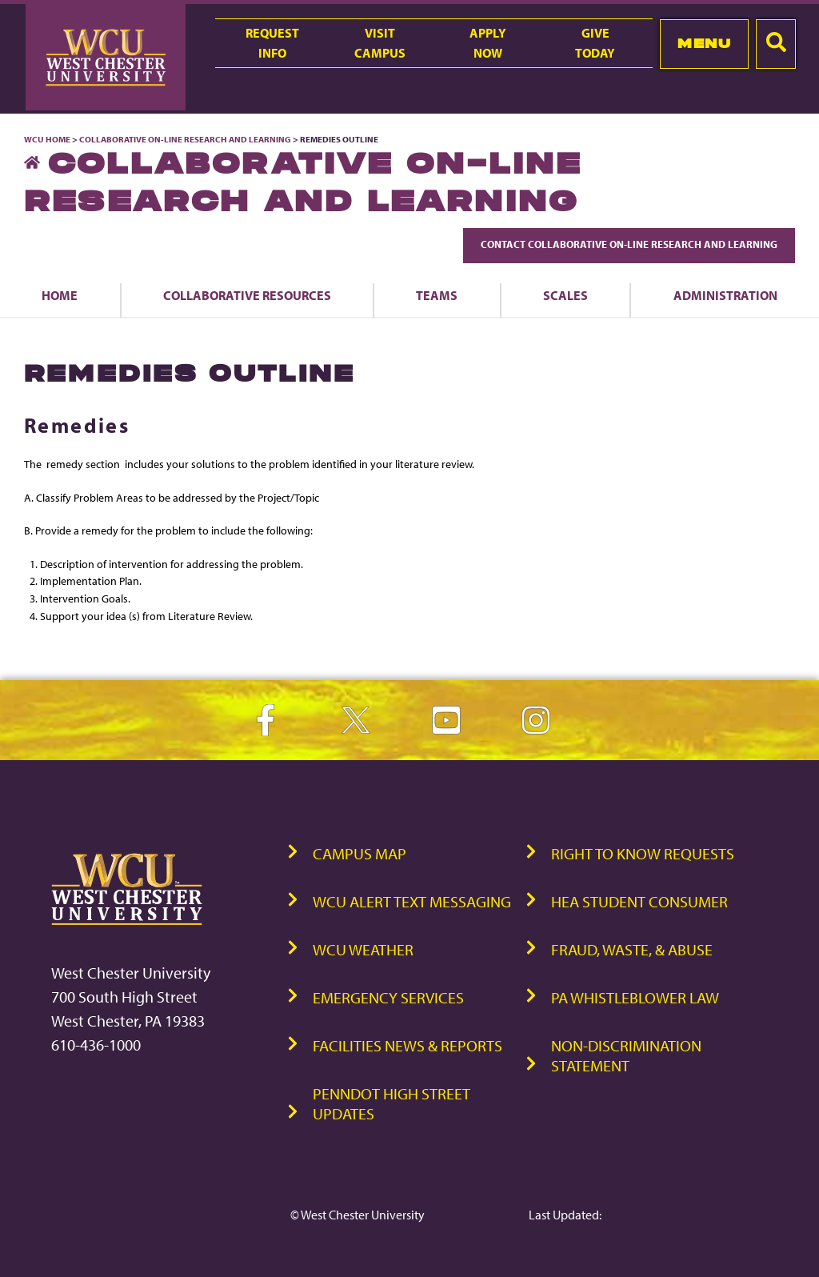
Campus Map (359, 853)
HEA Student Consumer (639, 901)
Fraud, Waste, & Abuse (632, 949)
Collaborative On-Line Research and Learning (185, 139)
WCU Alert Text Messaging (412, 901)
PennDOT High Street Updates (391, 1103)
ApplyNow (487, 43)
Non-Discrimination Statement (626, 1055)
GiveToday (595, 43)
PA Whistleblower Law (635, 997)
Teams (436, 295)
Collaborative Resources (247, 295)
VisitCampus (380, 43)
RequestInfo (272, 43)
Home (60, 295)
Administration (725, 295)
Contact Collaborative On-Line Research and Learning (629, 244)
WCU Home (47, 139)
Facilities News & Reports (407, 1045)
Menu (704, 43)
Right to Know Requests (642, 853)
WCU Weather (363, 949)
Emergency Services (388, 997)
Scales (565, 295)
